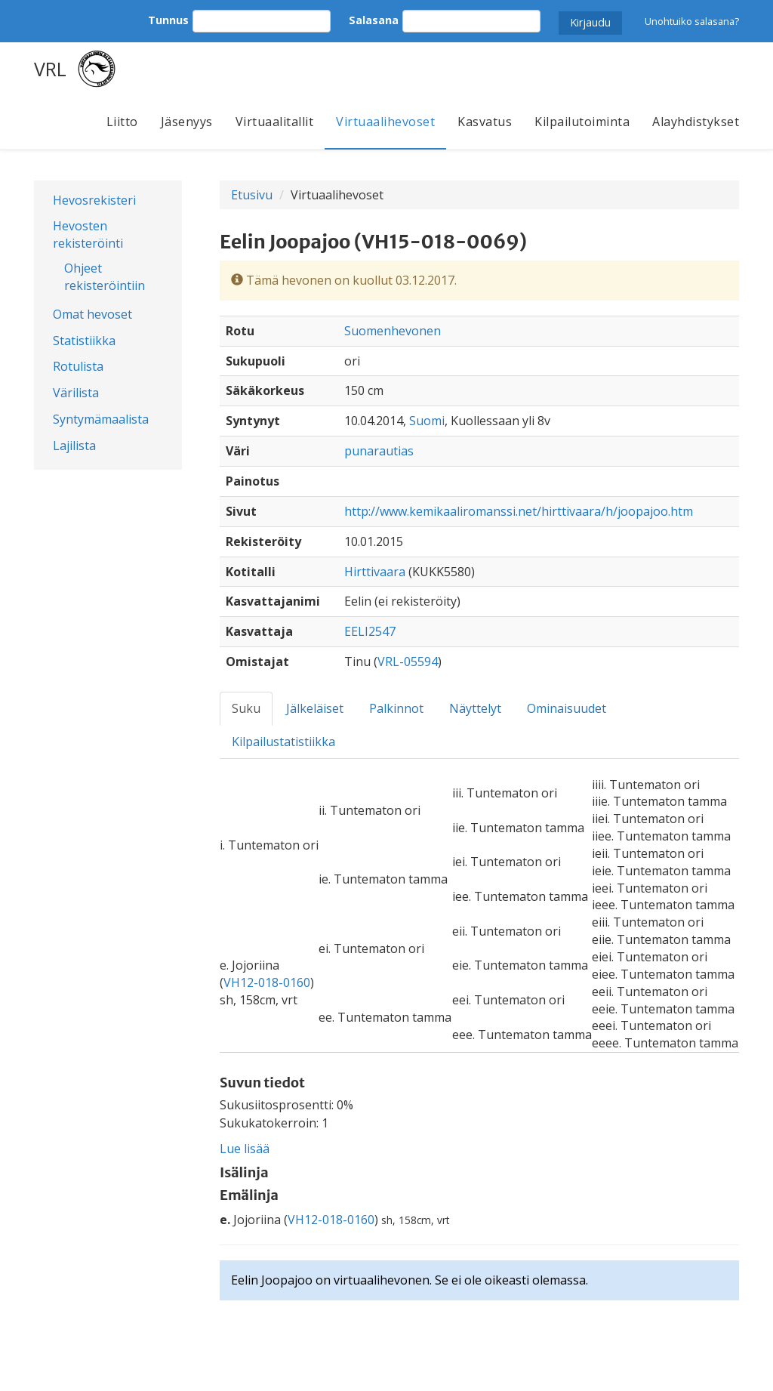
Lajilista (74, 445)
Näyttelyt (475, 708)
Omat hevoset (92, 314)
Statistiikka (84, 340)
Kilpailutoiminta (582, 121)
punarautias (379, 451)
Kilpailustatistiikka (283, 741)
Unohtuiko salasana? (692, 21)
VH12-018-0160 (266, 982)
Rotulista (78, 366)
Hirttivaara (374, 571)
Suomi (427, 420)
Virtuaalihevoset (385, 121)
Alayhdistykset (695, 121)
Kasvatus (484, 121)
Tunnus (168, 20)
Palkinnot (396, 708)
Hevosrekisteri (94, 200)
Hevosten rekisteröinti (88, 234)
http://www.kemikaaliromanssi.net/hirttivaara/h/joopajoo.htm (518, 511)
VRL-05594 (407, 661)
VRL (50, 69)
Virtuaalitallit (275, 121)
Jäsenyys (187, 121)
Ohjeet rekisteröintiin (104, 277)
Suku (246, 708)
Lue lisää (244, 1148)
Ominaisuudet (566, 708)
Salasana (374, 20)
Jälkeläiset (314, 708)
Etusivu (252, 195)
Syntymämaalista (101, 419)
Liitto (122, 121)
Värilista (76, 392)
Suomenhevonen (392, 330)
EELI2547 (370, 631)
